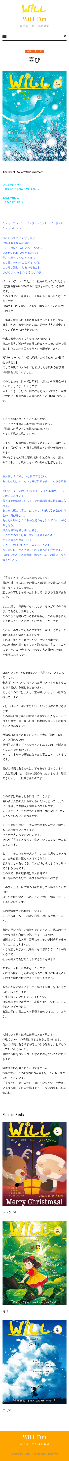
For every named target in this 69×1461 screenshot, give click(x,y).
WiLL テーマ (34, 51)
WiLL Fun (34, 18)
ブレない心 (9, 1212)
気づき (6, 1410)
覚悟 (5, 1311)
